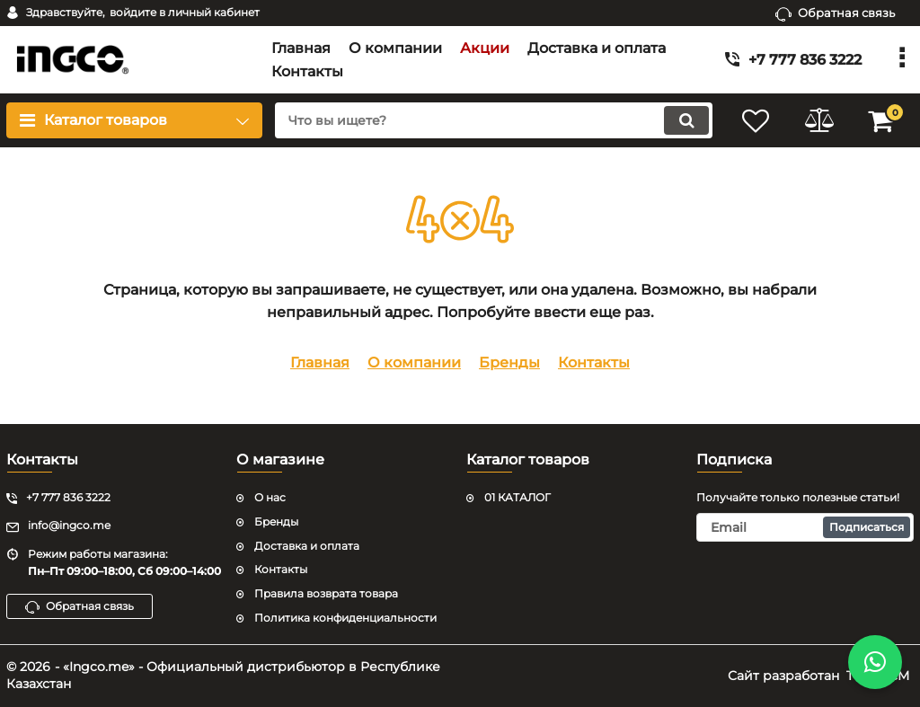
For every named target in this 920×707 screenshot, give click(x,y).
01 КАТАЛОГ (517, 497)
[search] (493, 120)
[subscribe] (805, 527)
